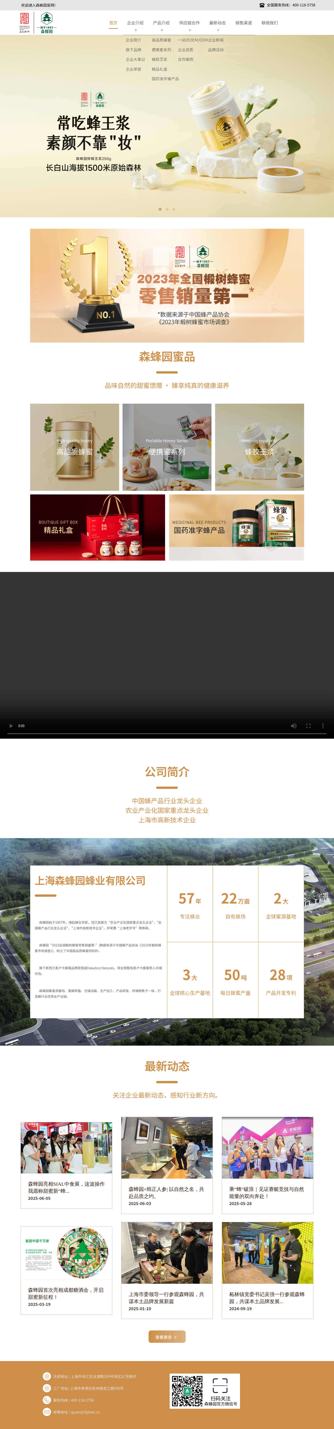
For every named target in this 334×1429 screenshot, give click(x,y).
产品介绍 (161, 23)
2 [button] (167, 209)
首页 (113, 23)
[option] (167, 126)
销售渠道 (243, 23)
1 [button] (160, 209)
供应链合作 (189, 23)
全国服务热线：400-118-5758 (287, 5)
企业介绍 (135, 23)
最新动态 (217, 23)
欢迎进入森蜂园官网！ (39, 5)
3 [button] (174, 209)
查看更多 (165, 1337)
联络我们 (270, 23)
